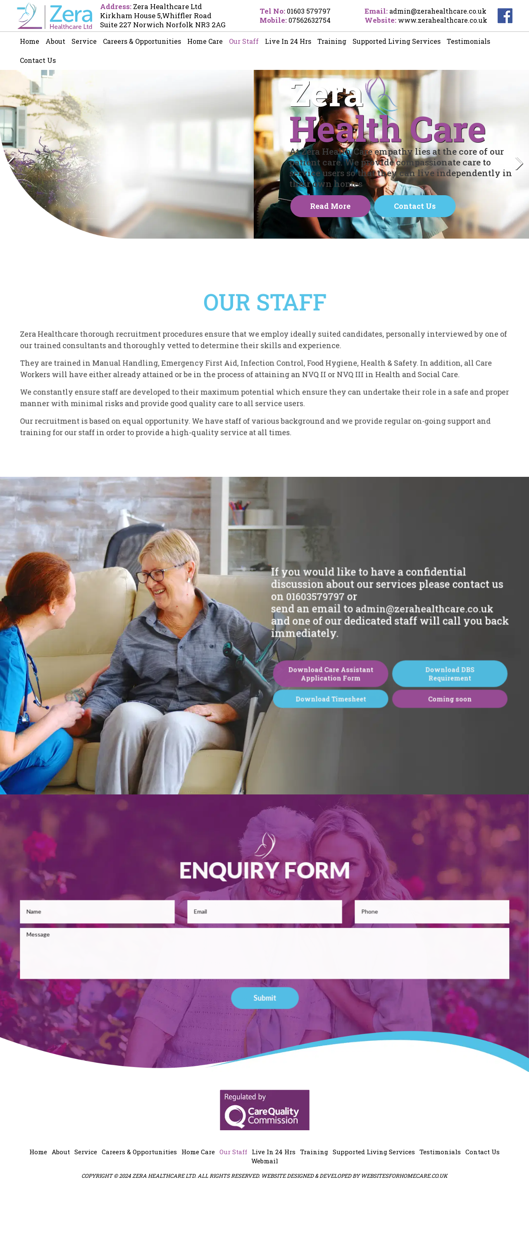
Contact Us (38, 60)
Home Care (205, 41)
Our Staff (244, 41)
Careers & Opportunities (142, 41)
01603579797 (311, 671)
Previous (10, 193)
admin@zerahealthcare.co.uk (435, 11)
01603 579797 (301, 11)
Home (29, 41)
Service (84, 41)
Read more (330, 232)
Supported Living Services (397, 41)
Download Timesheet (323, 772)
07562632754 (303, 20)
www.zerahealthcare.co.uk (440, 20)
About (55, 41)
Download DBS (430, 750)
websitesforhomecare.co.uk (404, 1233)
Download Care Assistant (323, 750)
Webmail (264, 1219)
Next (518, 193)
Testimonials (468, 41)
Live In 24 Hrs (288, 41)
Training (331, 41)
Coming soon (429, 772)
